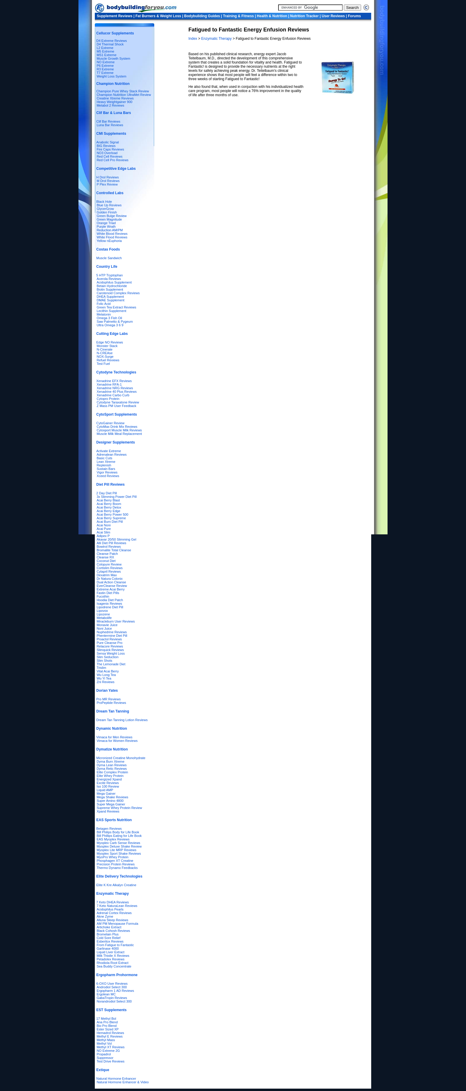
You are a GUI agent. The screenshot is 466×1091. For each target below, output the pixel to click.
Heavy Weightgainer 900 (114, 102)
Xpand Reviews (108, 811)
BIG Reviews (106, 146)
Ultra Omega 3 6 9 (110, 325)
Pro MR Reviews (108, 699)
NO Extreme (106, 62)
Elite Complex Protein (112, 772)
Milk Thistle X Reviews (113, 955)
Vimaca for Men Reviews (114, 737)
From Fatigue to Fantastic (115, 945)
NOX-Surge (105, 356)
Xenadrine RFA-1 (109, 384)
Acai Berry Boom (109, 504)
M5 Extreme (105, 51)
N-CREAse (105, 353)
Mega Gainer (106, 793)
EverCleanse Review (112, 586)
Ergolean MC (106, 994)
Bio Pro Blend (106, 1025)
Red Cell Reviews (109, 156)
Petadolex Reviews (111, 959)
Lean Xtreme (106, 461)
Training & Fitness (238, 16)
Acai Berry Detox (109, 507)
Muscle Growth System (113, 58)
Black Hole (104, 201)
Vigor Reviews (107, 472)
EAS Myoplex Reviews (113, 839)
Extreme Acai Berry (111, 589)
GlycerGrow (105, 208)
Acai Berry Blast (108, 500)
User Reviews (333, 16)
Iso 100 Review (108, 786)
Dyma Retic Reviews (112, 768)
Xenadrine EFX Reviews (114, 381)
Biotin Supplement (110, 289)
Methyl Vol (104, 1043)
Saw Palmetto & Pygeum (115, 321)
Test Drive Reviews (111, 1061)
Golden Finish (107, 212)
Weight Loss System (111, 76)
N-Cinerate (104, 349)
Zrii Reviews (105, 682)
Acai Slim (103, 532)
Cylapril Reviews (109, 571)
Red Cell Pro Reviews (112, 160)
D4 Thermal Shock (110, 44)
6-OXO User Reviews (111, 983)
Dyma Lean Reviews (112, 765)
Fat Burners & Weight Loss (158, 16)
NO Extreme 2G (108, 1050)
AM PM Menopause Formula (117, 923)
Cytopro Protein (108, 398)
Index (193, 39)
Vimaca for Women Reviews (117, 740)
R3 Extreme (105, 69)
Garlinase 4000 (108, 948)
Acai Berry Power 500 (112, 514)
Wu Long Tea (106, 675)
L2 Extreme (105, 48)
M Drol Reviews (108, 181)
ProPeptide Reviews (111, 702)
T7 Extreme (105, 73)
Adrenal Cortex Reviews (114, 913)
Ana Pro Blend (107, 1022)
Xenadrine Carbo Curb (113, 395)
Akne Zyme (105, 916)
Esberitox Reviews (110, 941)
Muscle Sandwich (109, 258)
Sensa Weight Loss (111, 653)
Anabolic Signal (107, 142)
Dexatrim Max (107, 575)
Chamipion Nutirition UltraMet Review (124, 94)
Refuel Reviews (108, 360)
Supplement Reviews (115, 16)
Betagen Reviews (109, 828)
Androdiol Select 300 (112, 987)
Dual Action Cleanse (111, 582)
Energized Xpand (109, 779)
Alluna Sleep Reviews (112, 920)
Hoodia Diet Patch (110, 600)
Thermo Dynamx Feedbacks (117, 868)
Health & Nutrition (272, 16)
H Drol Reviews (107, 177)
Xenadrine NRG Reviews (115, 388)
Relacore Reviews (110, 646)
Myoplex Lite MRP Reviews (116, 850)
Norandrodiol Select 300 (114, 1001)
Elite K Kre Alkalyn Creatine (116, 885)
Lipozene (103, 614)
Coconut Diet (106, 561)
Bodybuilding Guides (202, 16)
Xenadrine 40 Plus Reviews (117, 391)
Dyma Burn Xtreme (111, 761)
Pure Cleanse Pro (109, 643)
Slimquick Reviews (110, 650)
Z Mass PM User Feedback (116, 406)
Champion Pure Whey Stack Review (122, 91)
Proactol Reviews (109, 639)
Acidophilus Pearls (110, 909)
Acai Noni (104, 525)
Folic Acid (104, 303)
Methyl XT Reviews (111, 1047)
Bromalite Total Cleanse (114, 550)
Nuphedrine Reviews (112, 632)
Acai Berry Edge (108, 511)
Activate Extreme (108, 451)
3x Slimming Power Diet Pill (116, 496)
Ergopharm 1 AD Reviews (115, 990)
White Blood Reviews (112, 233)
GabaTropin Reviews (112, 998)
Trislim (101, 667)
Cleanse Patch (107, 553)
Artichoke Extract (109, 927)
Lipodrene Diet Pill (110, 607)
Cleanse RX (105, 557)
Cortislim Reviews (109, 568)
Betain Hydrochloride (112, 286)
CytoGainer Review (110, 423)
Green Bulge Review (112, 216)
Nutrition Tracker (304, 16)
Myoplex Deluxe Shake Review (119, 846)
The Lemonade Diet (111, 664)
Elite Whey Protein (110, 776)
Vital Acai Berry (108, 671)
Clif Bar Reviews (108, 121)
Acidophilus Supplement (114, 282)
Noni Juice (104, 628)
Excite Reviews (108, 783)
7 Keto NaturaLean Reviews (117, 906)
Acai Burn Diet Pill (110, 521)
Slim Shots (104, 660)
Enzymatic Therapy (217, 39)
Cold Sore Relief (108, 938)
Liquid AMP (105, 790)
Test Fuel (103, 363)
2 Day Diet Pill (106, 493)
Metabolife (104, 618)
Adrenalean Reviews (112, 454)
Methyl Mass (106, 1040)
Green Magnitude (109, 219)
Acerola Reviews (109, 279)
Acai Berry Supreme (111, 518)
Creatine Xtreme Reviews (115, 98)
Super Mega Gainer (111, 804)
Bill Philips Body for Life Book (118, 832)
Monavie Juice (107, 625)
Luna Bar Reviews (110, 125)
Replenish (104, 465)
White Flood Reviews (112, 237)
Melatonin (104, 314)
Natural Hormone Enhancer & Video (123, 1082)
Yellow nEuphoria (109, 241)
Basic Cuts (104, 458)
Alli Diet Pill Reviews (111, 543)
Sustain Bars (106, 469)
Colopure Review (109, 564)
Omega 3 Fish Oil (109, 318)
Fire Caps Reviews (110, 149)
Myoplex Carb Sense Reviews (118, 843)
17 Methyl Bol (106, 1018)
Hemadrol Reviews (110, 1033)
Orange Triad (106, 223)
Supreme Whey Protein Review (119, 808)
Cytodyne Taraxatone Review (118, 402)
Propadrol (104, 1054)
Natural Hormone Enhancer (116, 1078)
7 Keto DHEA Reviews (112, 902)
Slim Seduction (107, 657)
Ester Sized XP (108, 1029)
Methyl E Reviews (109, 1036)
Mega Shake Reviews (112, 797)
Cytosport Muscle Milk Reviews (119, 430)
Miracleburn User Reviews (116, 621)
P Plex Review (107, 184)
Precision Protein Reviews (116, 864)
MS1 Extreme (106, 55)
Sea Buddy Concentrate (114, 966)
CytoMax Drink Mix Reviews (117, 426)
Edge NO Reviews (109, 342)
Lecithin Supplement (111, 311)
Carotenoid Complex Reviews (118, 293)
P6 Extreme (105, 65)
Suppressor (105, 1058)
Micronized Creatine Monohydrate (120, 758)
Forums (354, 16)
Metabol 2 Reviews (110, 105)
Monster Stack (107, 346)
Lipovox (102, 610)
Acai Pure (104, 529)
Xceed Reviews (108, 476)
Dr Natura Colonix (109, 578)
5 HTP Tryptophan (109, 275)
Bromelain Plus (108, 934)
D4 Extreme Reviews (111, 40)
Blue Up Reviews (109, 205)
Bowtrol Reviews (109, 546)
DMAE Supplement (111, 300)
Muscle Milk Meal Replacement (119, 434)
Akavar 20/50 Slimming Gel (116, 539)
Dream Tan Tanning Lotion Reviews (122, 720)
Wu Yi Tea (104, 678)
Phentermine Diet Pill (112, 635)
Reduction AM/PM (110, 230)
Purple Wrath (106, 226)
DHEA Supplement (110, 296)
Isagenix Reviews (109, 603)
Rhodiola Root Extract (112, 963)
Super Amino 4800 (110, 800)
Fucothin (103, 596)
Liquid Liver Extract (111, 952)
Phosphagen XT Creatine (115, 860)
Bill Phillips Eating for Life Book (119, 835)
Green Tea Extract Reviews (116, 307)
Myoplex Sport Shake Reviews (119, 853)
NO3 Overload (107, 153)
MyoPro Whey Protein (112, 857)
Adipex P (103, 536)
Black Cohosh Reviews (113, 930)
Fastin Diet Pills (108, 593)
